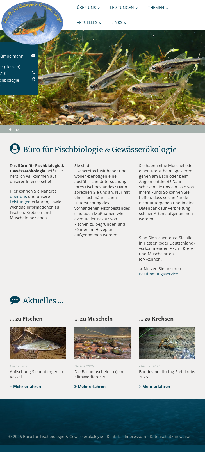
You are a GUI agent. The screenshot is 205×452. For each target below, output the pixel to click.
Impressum (135, 436)
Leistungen (124, 7)
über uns (18, 196)
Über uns (88, 7)
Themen (158, 7)
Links (119, 22)
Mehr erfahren (25, 386)
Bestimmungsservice (158, 274)
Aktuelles (89, 22)
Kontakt (114, 436)
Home (13, 129)
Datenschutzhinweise (170, 436)
